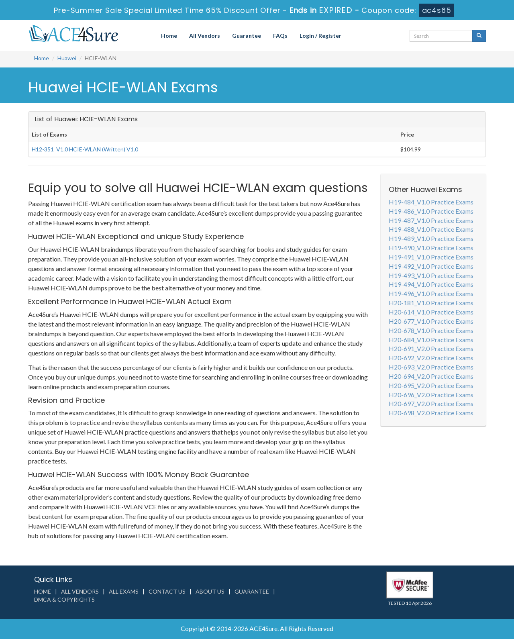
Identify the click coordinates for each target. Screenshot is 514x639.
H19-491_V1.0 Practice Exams (431, 257)
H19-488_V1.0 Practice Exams (431, 229)
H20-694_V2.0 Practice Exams (431, 376)
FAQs (280, 35)
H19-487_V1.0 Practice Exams (431, 220)
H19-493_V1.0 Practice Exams (431, 275)
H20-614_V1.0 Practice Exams (431, 312)
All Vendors (204, 35)
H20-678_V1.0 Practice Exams (431, 330)
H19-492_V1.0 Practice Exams (431, 266)
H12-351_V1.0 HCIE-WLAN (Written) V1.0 (85, 149)
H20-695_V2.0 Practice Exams (431, 385)
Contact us (167, 591)
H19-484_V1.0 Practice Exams (431, 202)
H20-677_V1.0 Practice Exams (431, 321)
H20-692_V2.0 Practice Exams (431, 357)
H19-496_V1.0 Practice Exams (431, 293)
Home (169, 35)
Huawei (66, 58)
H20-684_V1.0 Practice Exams (431, 339)
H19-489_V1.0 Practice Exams (431, 238)
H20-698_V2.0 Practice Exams (431, 412)
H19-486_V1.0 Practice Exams (431, 211)
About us (210, 591)
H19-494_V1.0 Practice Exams (431, 284)
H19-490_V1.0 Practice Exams (431, 247)
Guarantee (246, 35)
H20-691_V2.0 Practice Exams (431, 348)
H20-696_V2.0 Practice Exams (431, 394)
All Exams (124, 591)
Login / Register (320, 35)
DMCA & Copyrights (64, 599)
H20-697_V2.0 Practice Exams (431, 403)
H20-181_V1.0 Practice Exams (431, 302)
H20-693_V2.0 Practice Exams (431, 367)
